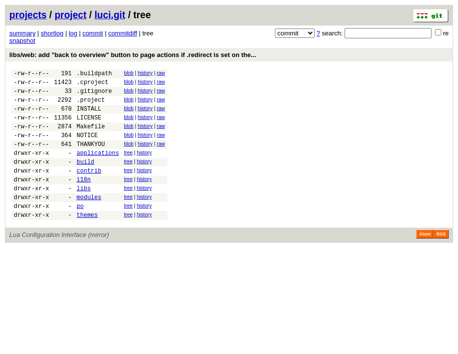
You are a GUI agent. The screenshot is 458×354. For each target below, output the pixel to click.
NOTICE (87, 147)
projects (28, 14)
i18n (84, 198)
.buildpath (94, 74)
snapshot (22, 40)
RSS (441, 259)
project (70, 14)
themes (87, 240)
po (80, 229)
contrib (89, 188)
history (144, 73)
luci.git (109, 14)
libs (84, 209)
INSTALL (89, 116)
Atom (425, 259)
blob (129, 73)
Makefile (91, 136)
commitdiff (122, 33)
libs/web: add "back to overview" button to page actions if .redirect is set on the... (132, 55)
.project (91, 105)
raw (161, 73)
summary (22, 33)
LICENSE (89, 126)
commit (92, 33)
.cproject (92, 85)
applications (98, 167)
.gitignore (94, 95)
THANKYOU (91, 157)
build (85, 178)
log (73, 33)
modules (89, 219)
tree (128, 166)
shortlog (52, 33)
